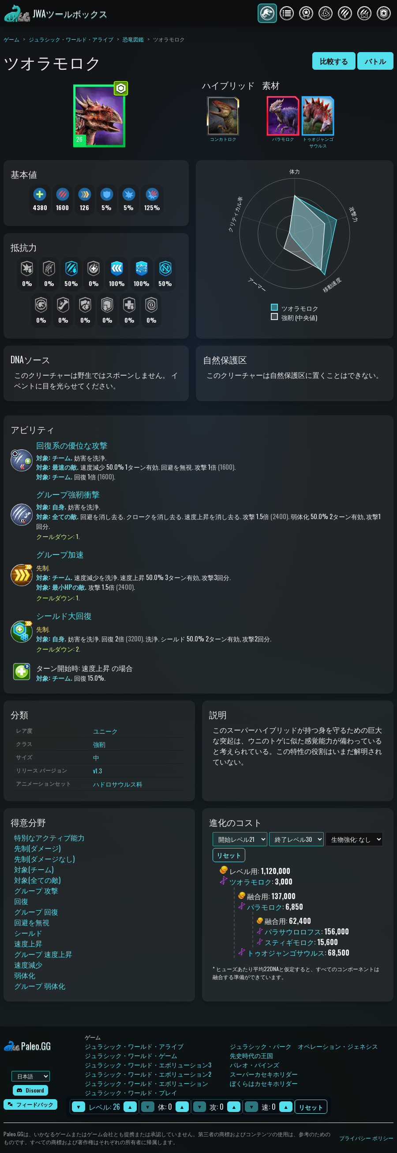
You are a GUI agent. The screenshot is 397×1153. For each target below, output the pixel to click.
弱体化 (24, 975)
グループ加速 (60, 554)
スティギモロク (289, 942)
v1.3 (97, 770)
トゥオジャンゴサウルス (286, 952)
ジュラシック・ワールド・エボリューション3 (148, 1064)
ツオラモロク (250, 882)
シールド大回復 (64, 615)
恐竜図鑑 (133, 39)
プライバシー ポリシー (366, 1138)
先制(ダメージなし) (44, 858)
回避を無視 (31, 922)
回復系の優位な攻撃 (72, 445)
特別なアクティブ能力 (49, 837)
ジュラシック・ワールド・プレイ (131, 1092)
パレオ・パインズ (254, 1064)
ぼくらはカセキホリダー (264, 1083)
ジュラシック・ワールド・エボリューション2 (148, 1073)
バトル (375, 61)
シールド (28, 932)
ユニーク (105, 730)
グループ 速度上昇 (43, 954)
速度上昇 (28, 943)
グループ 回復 (36, 911)
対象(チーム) (33, 869)
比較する (334, 61)
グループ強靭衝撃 (68, 494)
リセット (311, 1107)
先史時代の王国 (251, 1055)
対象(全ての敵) (37, 879)
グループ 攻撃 (36, 890)
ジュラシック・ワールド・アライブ (71, 39)
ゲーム (11, 39)
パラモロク (264, 906)
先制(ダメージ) (37, 848)
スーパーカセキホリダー (264, 1073)
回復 (21, 901)
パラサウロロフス (293, 931)
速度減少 (28, 964)
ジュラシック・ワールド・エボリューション (146, 1083)
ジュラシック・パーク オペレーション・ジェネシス (304, 1046)
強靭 (99, 744)
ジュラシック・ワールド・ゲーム (131, 1055)
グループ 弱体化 (39, 985)
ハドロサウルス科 (117, 783)
